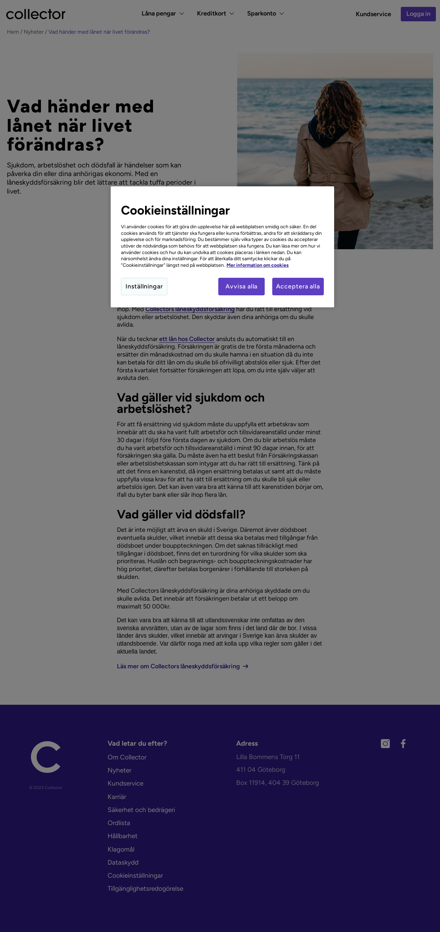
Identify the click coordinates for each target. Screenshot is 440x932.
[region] (222, 246)
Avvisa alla (241, 286)
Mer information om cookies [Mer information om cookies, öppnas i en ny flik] (258, 265)
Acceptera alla (298, 286)
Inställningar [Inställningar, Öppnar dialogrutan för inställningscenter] (144, 286)
